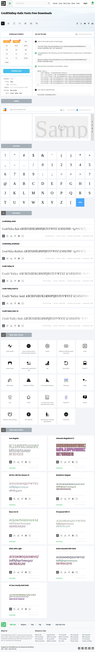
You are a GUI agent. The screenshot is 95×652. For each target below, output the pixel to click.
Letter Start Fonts (60, 624)
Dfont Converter (39, 641)
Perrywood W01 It (63, 512)
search (48, 3)
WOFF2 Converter (63, 637)
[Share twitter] (84, 23)
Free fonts (3, 3)
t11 (16, 58)
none (7, 62)
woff (16, 45)
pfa (16, 50)
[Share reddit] (81, 23)
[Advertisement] (17, 127)
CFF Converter (63, 639)
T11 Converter (86, 639)
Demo (73, 3)
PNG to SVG (38, 635)
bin (26, 50)
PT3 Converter (39, 639)
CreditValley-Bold (9, 221)
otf (7, 50)
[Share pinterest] (88, 23)
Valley (16, 93)
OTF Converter (74, 635)
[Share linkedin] (92, 23)
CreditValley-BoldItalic (11, 244)
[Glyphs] (20, 23)
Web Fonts (13, 624)
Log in (85, 3)
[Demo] (14, 23)
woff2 (26, 45)
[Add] (3, 23)
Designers (23, 624)
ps (16, 54)
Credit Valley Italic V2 (10, 311)
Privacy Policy (74, 641)
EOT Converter (39, 637)
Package (48, 624)
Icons (60, 3)
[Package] (25, 23)
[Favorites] (8, 23)
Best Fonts (66, 3)
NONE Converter (51, 641)
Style (32, 624)
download (16, 71)
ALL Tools (61, 641)
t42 (7, 58)
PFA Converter (74, 637)
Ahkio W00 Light (15, 549)
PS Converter (50, 639)
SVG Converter (86, 635)
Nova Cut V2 (13, 512)
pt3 (7, 54)
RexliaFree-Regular (63, 475)
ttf (7, 41)
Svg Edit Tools (51, 635)
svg (26, 41)
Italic (11, 81)
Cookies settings (87, 641)
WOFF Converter (51, 637)
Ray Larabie (13, 90)
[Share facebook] (77, 23)
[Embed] (18, 236)
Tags (40, 624)
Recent (55, 3)
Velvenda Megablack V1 (65, 438)
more (80, 202)
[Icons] (31, 23)
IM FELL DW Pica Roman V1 (19, 475)
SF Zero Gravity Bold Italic (19, 585)
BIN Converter (86, 637)
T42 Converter (74, 639)
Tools (78, 3)
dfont (26, 58)
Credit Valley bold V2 (10, 289)
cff (26, 54)
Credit (12, 93)
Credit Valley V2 (8, 266)
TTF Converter (63, 635)
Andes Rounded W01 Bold (66, 549)
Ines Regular (14, 438)
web (16, 41)
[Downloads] (11, 236)
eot (7, 45)
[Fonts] (36, 23)
